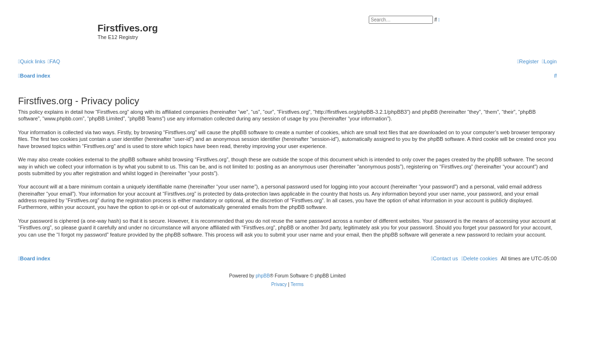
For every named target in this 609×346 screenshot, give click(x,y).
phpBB (262, 275)
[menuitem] (54, 61)
